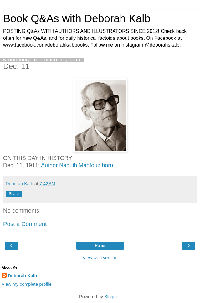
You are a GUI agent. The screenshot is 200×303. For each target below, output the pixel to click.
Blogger (112, 296)
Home (100, 246)
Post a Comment (25, 224)
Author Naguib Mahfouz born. (78, 165)
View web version (100, 257)
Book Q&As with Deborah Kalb (76, 18)
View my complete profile (27, 284)
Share (14, 194)
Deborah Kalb (22, 275)
